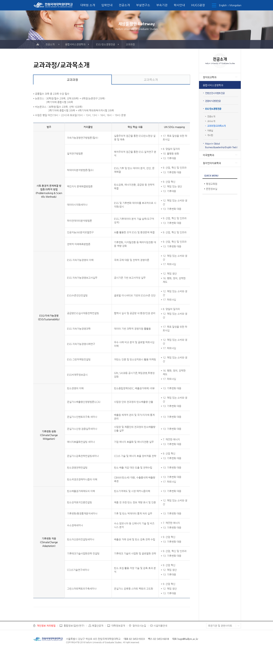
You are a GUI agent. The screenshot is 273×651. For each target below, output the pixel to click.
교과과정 (72, 79)
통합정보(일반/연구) (74, 625)
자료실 (210, 130)
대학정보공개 (118, 625)
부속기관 (161, 5)
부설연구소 (143, 5)
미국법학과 (208, 155)
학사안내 (179, 5)
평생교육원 (211, 183)
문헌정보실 (211, 188)
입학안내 (106, 5)
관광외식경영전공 (213, 101)
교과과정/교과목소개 (216, 125)
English (223, 5)
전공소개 (124, 5)
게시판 (210, 135)
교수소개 (211, 121)
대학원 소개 (87, 5)
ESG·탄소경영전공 (213, 108)
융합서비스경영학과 (213, 85)
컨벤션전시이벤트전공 (215, 93)
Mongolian (235, 5)
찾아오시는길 (139, 625)
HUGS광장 (198, 5)
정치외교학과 (209, 77)
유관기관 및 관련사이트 (220, 625)
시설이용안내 (160, 625)
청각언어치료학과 (212, 163)
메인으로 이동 (37, 44)
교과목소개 (151, 79)
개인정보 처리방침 (46, 625)
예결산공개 (97, 625)
